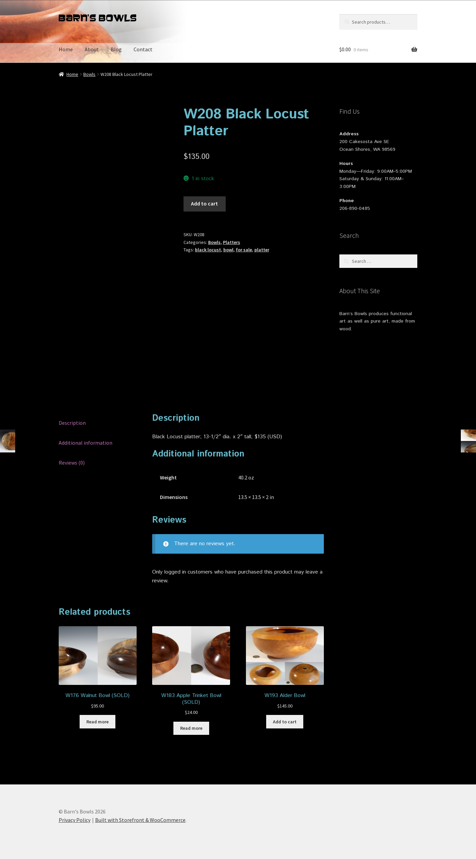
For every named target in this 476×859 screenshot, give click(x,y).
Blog (116, 49)
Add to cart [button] (285, 722)
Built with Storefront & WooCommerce (140, 819)
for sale (244, 250)
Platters (231, 242)
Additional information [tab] (85, 442)
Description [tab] (72, 422)
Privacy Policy (74, 819)
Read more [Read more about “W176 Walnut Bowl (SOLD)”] (97, 722)
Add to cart (204, 203)
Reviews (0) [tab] (72, 462)
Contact (143, 49)
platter (261, 250)
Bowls (89, 74)
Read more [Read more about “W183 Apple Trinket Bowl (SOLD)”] (191, 728)
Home (66, 49)
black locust (208, 250)
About (92, 49)
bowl (228, 250)
